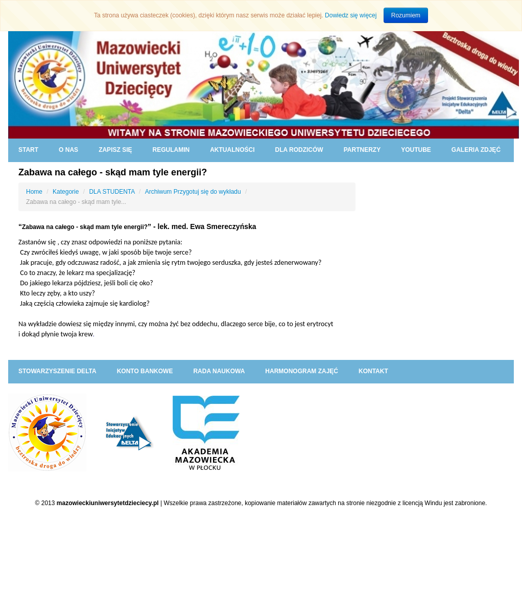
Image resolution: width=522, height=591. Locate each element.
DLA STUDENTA (111, 191)
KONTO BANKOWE (145, 371)
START (28, 149)
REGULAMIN (170, 149)
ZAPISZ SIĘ (115, 149)
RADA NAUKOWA (219, 371)
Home (34, 191)
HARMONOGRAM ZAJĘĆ (301, 371)
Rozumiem (405, 15)
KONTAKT (373, 371)
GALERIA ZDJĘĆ (476, 149)
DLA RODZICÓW (299, 149)
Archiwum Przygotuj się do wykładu (193, 191)
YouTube (416, 149)
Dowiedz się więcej (350, 15)
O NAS (68, 149)
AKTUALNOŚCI (232, 149)
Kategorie (66, 191)
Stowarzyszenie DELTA (57, 371)
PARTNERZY (362, 149)
